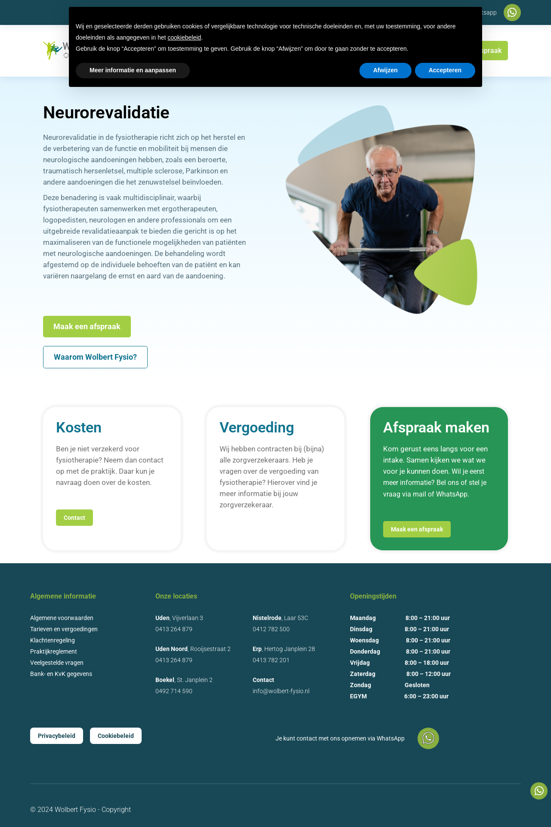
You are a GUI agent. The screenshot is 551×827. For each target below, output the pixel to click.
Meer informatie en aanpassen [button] (133, 70)
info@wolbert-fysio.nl (281, 691)
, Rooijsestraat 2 (193, 648)
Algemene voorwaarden (61, 617)
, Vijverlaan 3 (179, 617)
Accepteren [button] (445, 70)
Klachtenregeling (52, 640)
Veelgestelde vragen (57, 662)
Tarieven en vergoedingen (64, 629)
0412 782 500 (271, 629)
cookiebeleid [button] (184, 37)
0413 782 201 (271, 660)
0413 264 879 (173, 629)
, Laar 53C (280, 617)
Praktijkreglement (53, 651)
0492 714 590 (173, 691)
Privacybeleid (56, 735)
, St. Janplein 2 (184, 679)
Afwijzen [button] (385, 70)
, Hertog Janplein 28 (284, 648)
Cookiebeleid (116, 735)
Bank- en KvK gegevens (61, 673)
